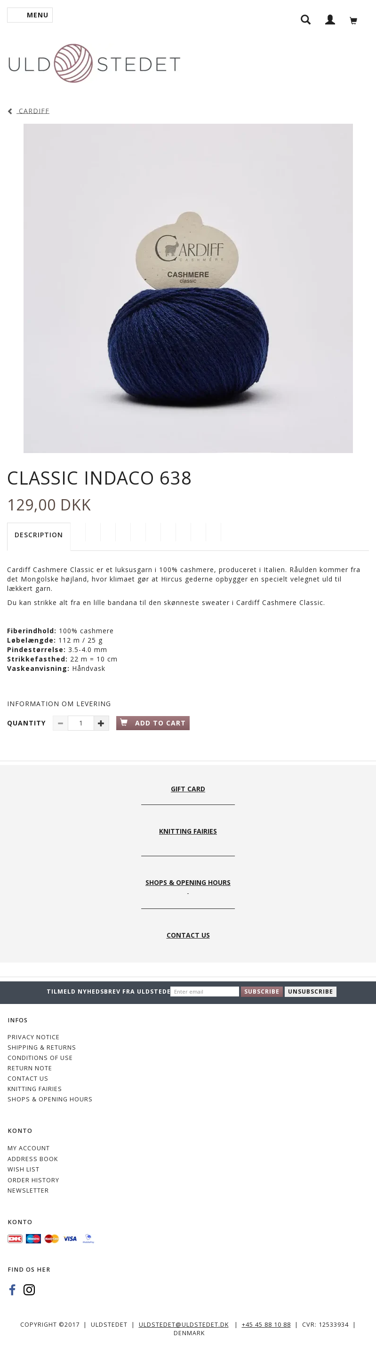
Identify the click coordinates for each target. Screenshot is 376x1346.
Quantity (27, 722)
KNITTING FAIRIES (35, 1089)
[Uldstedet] (94, 61)
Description (39, 534)
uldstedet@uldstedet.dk (184, 1325)
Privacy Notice (34, 1037)
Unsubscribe (310, 992)
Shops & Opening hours (50, 1099)
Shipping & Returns (42, 1047)
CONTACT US (28, 1079)
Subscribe (262, 992)
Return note (30, 1068)
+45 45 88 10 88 (266, 1325)
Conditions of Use (40, 1058)
